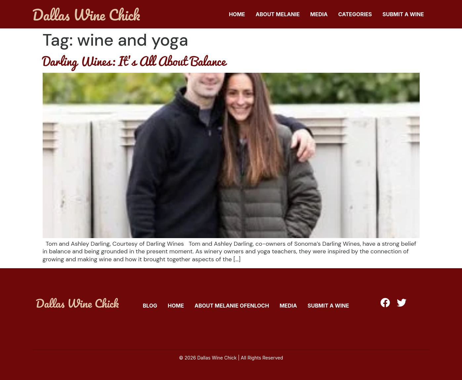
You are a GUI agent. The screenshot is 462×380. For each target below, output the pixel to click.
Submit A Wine (403, 14)
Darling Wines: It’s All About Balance (134, 61)
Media (319, 14)
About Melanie (278, 14)
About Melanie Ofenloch (231, 305)
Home (237, 14)
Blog (150, 305)
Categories (355, 14)
